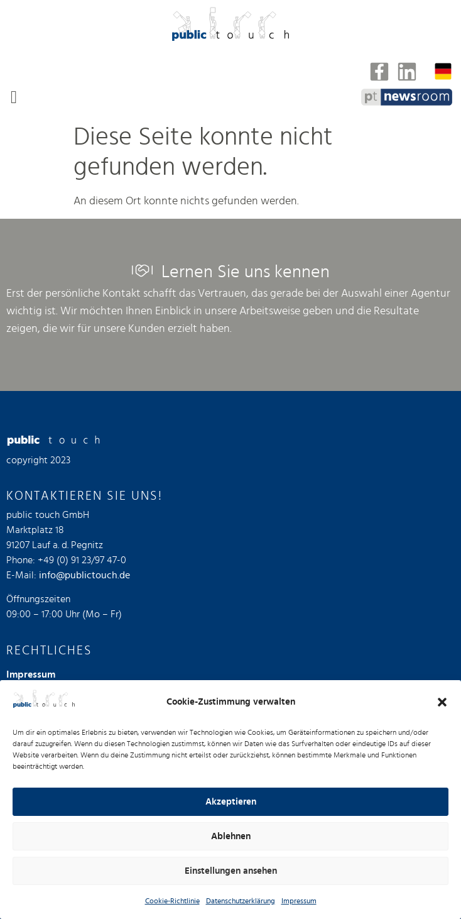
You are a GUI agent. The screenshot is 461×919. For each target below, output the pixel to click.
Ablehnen (231, 836)
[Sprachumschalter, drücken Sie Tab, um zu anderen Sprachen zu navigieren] (443, 71)
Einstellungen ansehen (231, 871)
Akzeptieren (230, 801)
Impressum (299, 901)
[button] (442, 702)
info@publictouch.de (84, 575)
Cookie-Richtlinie (172, 901)
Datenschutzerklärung (240, 901)
